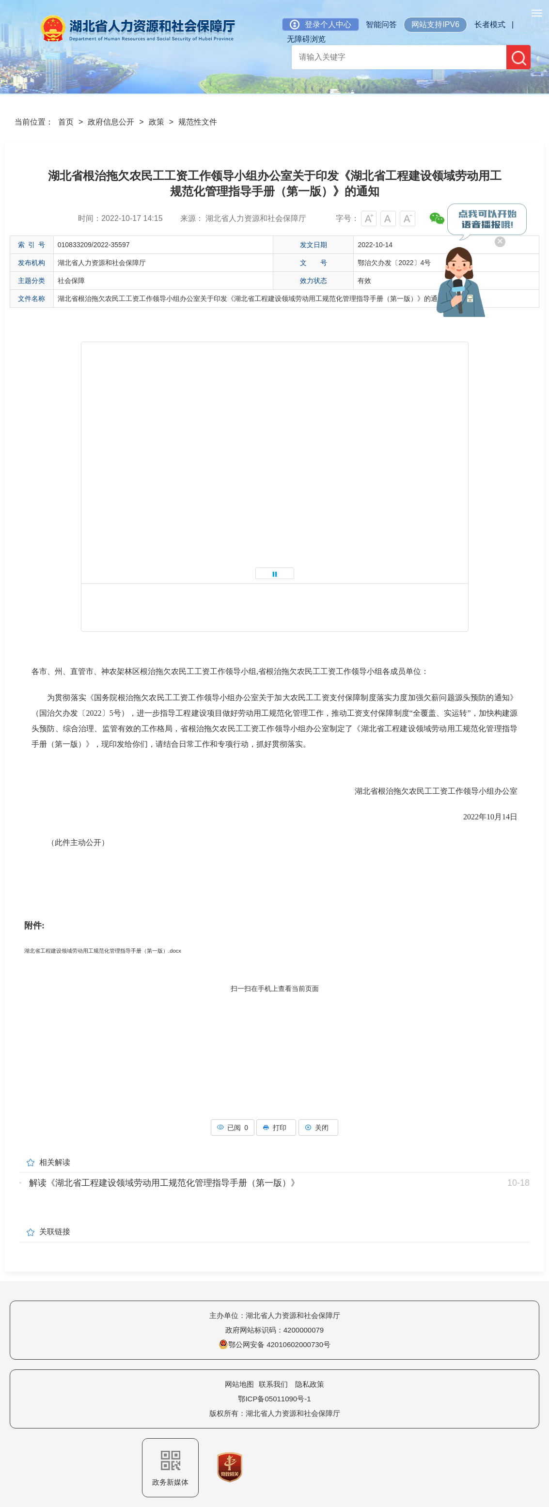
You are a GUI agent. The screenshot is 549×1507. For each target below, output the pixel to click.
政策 (156, 122)
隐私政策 (309, 1384)
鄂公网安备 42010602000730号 (274, 1344)
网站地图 (239, 1384)
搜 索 (519, 58)
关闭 (318, 1127)
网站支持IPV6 (435, 24)
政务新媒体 (170, 1468)
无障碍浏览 (306, 39)
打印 (276, 1127)
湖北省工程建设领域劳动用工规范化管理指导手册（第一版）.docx (102, 951)
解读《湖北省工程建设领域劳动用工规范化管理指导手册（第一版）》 (164, 1183)
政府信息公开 (111, 122)
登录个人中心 (320, 24)
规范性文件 (197, 122)
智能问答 (381, 24)
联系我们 (273, 1384)
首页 (66, 122)
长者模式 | (494, 24)
